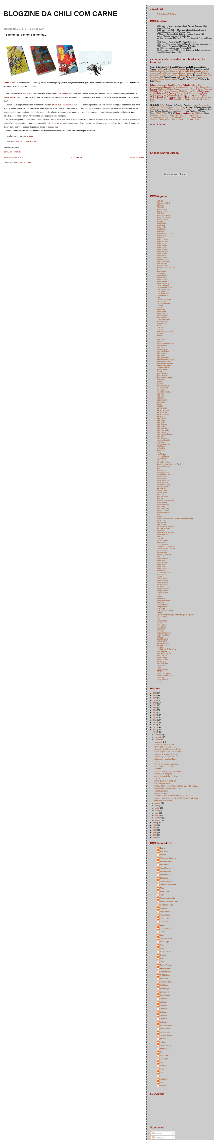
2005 (155, 833)
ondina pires (161, 542)
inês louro (161, 398)
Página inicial (76, 157)
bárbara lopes (162, 275)
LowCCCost (161, 454)
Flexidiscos (185, 95)
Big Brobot (162, 89)
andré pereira (162, 253)
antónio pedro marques (166, 267)
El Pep (159, 338)
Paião (162, 962)
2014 (155, 722)
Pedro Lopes (165, 968)
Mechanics (161, 494)
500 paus (160, 205)
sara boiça (161, 609)
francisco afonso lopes (165, 360)
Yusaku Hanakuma (164, 675)
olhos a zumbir (162, 540)
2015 (155, 720)
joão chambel (162, 424)
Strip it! (157, 762)
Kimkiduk (160, 450)
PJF (161, 958)
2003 (155, 837)
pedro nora (161, 565)
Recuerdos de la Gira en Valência (167, 771)
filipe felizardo (162, 354)
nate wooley (161, 524)
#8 (48, 83)
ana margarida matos (165, 233)
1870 (167, 67)
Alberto (163, 855)
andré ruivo (161, 255)
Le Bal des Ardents (177, 87)
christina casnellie (164, 299)
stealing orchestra (164, 633)
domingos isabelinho (165, 332)
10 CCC (160, 201)
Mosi (158, 514)
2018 (155, 713)
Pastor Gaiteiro (166, 965)
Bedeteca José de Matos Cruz (173, 107)
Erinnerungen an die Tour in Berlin (167, 752)
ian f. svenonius (163, 386)
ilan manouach (162, 388)
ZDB (162, 77)
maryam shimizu (163, 486)
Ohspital (160, 538)
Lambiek (153, 93)
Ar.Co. (162, 105)
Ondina (163, 955)
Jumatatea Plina (195, 93)
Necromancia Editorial (165, 526)
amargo (160, 221)
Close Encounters (194, 97)
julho (157, 806)
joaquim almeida (163, 440)
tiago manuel (162, 655)
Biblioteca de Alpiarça (158, 109)
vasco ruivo (161, 665)
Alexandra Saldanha (168, 858)
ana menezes (162, 235)
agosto (158, 803)
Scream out (164, 992)
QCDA (159, 577)
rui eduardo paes (163, 601)
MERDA (160, 498)
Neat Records (165, 73)
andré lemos (162, 247)
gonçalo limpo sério (164, 378)
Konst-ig (181, 97)
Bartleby (153, 95)
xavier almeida (162, 669)
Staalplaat (208, 89)
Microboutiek (162, 85)
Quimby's (200, 99)
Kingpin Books (169, 71)
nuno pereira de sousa (165, 532)
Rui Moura (164, 985)
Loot (162, 935)
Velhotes (157, 81)
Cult (151, 71)
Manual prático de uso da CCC (169, 464)
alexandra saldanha (164, 215)
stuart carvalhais (163, 635)
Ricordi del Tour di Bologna (164, 766)
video (159, 667)
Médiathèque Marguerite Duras (184, 117)
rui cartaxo (161, 599)
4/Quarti (161, 91)
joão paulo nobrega (164, 434)
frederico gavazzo (164, 366)
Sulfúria (160, 637)
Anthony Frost (182, 93)
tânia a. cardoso (163, 643)
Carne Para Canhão (165, 287)
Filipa (162, 888)
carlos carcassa (163, 285)
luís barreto (161, 460)
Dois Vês (160, 330)
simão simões (162, 625)
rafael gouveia (162, 583)
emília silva (161, 340)
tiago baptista (162, 651)
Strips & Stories (197, 89)
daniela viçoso (162, 313)
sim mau (160, 623)
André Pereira (165, 871)
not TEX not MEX (163, 528)
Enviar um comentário (12, 152)
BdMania (181, 69)
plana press (161, 575)
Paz (168, 97)
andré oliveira (162, 249)
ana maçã (161, 231)
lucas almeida (162, 458)
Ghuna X (160, 372)
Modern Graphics (174, 89)
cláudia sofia (162, 301)
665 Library (199, 113)
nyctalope (164, 1079)
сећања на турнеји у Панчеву (166, 759)
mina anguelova (163, 510)
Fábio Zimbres (62, 94)
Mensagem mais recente (13, 157)
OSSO (164, 113)
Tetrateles (161, 647)
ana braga (161, 225)
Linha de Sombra (191, 71)
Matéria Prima (196, 77)
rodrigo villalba (162, 591)
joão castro (161, 422)
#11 (122, 83)
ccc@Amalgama (160, 793)
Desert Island (179, 99)
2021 (155, 705)
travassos (160, 661)
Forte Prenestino (171, 91)
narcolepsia (161, 522)
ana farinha (161, 229)
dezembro (159, 735)
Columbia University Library (189, 115)
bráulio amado (162, 279)
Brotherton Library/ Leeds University (164, 115)
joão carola (161, 420)
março (157, 815)
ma (161, 1072)
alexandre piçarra (163, 217)
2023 (155, 700)
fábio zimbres (162, 346)
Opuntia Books (162, 544)
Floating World (190, 99)
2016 (155, 717)
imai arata (161, 390)
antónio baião (162, 265)
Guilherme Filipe (166, 905)
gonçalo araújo (162, 374)
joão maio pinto (163, 430)
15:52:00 (30, 136)
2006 (155, 830)
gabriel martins (162, 370)
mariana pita (162, 476)
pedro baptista (162, 559)
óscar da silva (162, 550)
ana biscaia (161, 223)
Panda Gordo (162, 552)
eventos (160, 342)
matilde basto (162, 490)
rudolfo (159, 597)
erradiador (164, 1049)
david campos (162, 315)
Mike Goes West (163, 508)
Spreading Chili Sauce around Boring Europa (172, 796)
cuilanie (163, 1042)
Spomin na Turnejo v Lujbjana (166, 764)
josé (161, 1062)
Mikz (162, 945)
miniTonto (26, 94)
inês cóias (161, 396)
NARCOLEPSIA (166, 952)
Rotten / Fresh (162, 593)
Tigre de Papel (172, 75)
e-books (160, 336)
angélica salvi (162, 263)
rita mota (160, 587)
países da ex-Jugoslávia (61, 105)
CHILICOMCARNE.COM (166, 14)
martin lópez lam (163, 484)
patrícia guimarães (164, 555)
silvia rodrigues (163, 621)
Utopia (174, 79)
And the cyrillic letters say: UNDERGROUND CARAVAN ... (177, 798)
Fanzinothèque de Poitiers (160, 117)
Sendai (159, 613)
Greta (160, 71)
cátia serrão (161, 291)
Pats (158, 557)
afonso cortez (162, 209)
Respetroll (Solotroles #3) (164, 744)
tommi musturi (162, 659)
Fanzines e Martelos (168, 885)
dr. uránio (160, 334)
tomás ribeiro (162, 657)
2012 (155, 727)
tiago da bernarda (164, 653)
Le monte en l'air (192, 87)
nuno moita (161, 530)
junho (157, 808)
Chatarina (164, 878)
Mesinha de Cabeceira (165, 500)
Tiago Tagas (165, 995)
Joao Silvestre (165, 928)
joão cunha (161, 426)
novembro (159, 737)
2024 (155, 698)
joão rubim (161, 436)
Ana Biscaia (165, 865)
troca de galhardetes (162, 783)
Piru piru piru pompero (163, 774)
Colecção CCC (163, 305)
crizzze (159, 307)
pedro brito (161, 561)
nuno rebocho (162, 534)
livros (159, 452)
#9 (87, 83)
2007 (155, 827)
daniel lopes (161, 311)
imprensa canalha (164, 392)
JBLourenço (165, 918)
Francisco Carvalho (167, 898)
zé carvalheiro (162, 679)
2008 (155, 825)
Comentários (158, 1138)
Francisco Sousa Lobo (169, 901)
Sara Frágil (164, 989)
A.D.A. (166, 93)
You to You (194, 79)
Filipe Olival (164, 891)
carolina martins (166, 1035)
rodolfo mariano (163, 589)
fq (161, 1052)
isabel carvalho (163, 400)
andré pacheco (163, 251)
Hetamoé (163, 908)
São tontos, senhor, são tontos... (26, 34)
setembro (159, 742)
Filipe (162, 895)
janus (159, 404)
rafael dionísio (162, 581)
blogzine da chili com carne (60, 14)
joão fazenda (162, 428)
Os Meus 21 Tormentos (166, 546)
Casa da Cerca (189, 109)
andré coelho (162, 243)
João (162, 925)
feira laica (160, 348)
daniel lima (161, 309)
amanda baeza (163, 219)
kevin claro (161, 448)
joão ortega (161, 432)
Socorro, (168, 79)
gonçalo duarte (163, 376)
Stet (164, 75)
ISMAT (158, 113)
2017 (155, 715)
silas (158, 619)
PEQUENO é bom (164, 573)
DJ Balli (160, 328)
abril (157, 813)
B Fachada (161, 273)
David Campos (166, 881)
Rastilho (160, 69)
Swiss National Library (167, 119)
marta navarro (162, 482)
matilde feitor (162, 492)
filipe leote (161, 356)
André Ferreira (166, 868)
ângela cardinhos (163, 261)
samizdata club (163, 605)
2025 (155, 695)
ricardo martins (163, 585)
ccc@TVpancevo (161, 791)
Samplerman (162, 607)
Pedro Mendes (166, 972)
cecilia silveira (162, 295)
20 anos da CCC (163, 203)
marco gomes (162, 470)
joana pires (161, 416)
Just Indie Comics (192, 91)
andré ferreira (162, 245)
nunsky (159, 536)
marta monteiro (163, 480)
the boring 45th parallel (163, 801)
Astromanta (161, 271)
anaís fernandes (163, 239)
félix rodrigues (162, 350)
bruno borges (162, 281)
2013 (155, 725)
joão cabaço (161, 418)
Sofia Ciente (161, 629)
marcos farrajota (163, 472)
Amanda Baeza (166, 861)
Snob (159, 75)
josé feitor (161, 442)
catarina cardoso (163, 289)
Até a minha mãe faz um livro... (166, 776)
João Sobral (165, 922)
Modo (181, 91)
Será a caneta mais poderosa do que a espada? (175, 615)
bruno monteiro (163, 283)
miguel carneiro (163, 504)
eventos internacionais (165, 344)
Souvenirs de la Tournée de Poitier (167, 749)
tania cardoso (162, 645)
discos (159, 326)
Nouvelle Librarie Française (182, 73)
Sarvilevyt (193, 85)
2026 (155, 693)
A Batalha (160, 207)
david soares (162, 318)
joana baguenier (163, 410)
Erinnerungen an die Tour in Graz (167, 757)
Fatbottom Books (173, 95)
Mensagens (157, 1133)
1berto (162, 848)
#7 (18, 83)
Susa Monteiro (162, 639)
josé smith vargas (164, 444)
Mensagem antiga (137, 157)
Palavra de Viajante (201, 73)
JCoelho (160, 406)
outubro (158, 739)
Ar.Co (159, 269)
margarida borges (164, 474)
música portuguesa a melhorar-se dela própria (175, 518)
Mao (158, 468)
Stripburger (52, 123)
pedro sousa (162, 567)
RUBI (159, 595)
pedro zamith (162, 569)
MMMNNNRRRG (163, 512)
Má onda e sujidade (164, 462)
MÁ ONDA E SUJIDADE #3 (165, 781)
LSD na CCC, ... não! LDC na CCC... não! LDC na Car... (176, 786)
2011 (155, 730)
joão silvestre (162, 438)
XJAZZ (159, 671)
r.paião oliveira (162, 579)
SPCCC (157, 779)
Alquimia (173, 69)
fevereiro (158, 818)
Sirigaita (153, 75)
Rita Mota (164, 978)
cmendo (163, 1039)
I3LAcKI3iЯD (165, 915)
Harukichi (160, 380)
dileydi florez (162, 324)
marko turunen (162, 478)
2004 (155, 835)
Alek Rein (160, 213)
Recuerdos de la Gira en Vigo (166, 747)
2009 (155, 823)
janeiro (158, 820)
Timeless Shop (205, 87)
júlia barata (161, 446)
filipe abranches (163, 352)
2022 (155, 703)
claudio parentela (163, 303)
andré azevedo (163, 241)
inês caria (160, 394)
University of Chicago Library (188, 119)
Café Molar (161, 95)
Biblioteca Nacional (175, 109)
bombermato (165, 1032)
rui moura (160, 603)
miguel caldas (162, 502)
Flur (155, 71)
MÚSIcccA (161, 520)
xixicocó (163, 1086)
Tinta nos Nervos (185, 75)
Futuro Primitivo (163, 368)
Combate (158, 769)
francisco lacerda (163, 362)
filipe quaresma (163, 358)
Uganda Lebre (162, 663)
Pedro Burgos (162, 563)
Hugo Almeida (165, 912)
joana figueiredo (163, 414)
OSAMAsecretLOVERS (166, 548)
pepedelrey (161, 571)
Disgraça (203, 75)
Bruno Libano (165, 875)
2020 (155, 708)
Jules (162, 932)
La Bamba (181, 77)
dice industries (28, 141)
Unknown (164, 999)
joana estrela (162, 412)
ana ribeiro (161, 237)
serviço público (163, 617)
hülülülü (160, 384)
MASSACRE (162, 488)
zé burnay (161, 677)
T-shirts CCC (162, 641)
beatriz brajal (162, 277)
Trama (161, 79)
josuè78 (163, 1066)
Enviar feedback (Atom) (23, 162)
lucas (162, 1069)
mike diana (161, 506)
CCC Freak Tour (16, 141)
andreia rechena (163, 259)
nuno (162, 1076)
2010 (155, 732)
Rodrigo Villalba (166, 982)
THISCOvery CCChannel (166, 649)
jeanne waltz (162, 408)
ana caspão (161, 227)
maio (157, 810)
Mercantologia (162, 496)
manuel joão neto (163, 466)
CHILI (159, 297)
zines (35, 141)
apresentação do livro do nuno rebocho (169, 788)
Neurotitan (186, 89)
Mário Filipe (164, 942)
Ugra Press (177, 85)
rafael (162, 1082)
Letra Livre (180, 71)
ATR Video (164, 851)
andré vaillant (162, 257)
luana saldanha (163, 456)
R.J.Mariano (165, 975)
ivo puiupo (161, 402)
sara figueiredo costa (165, 611)
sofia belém (161, 627)
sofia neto (161, 631)
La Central (195, 95)
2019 (155, 710)
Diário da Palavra (163, 320)
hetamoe (160, 382)
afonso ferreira (162, 211)
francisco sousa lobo (165, 364)
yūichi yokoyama (163, 673)
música (159, 516)
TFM (152, 91)
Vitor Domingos (166, 1025)
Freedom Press (163, 99)
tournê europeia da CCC (13, 97)
